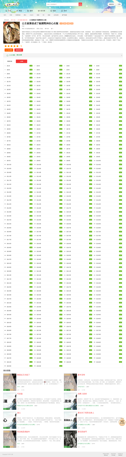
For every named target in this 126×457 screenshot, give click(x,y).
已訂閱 (10, 50)
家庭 (49, 15)
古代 (18, 20)
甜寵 (38, 15)
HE (43, 15)
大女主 (31, 15)
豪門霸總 (64, 15)
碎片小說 (13, 20)
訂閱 (119, 4)
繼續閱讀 (18, 50)
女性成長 (56, 15)
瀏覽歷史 (111, 4)
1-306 (21, 62)
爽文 (25, 15)
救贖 (24, 20)
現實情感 (18, 15)
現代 (5, 15)
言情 (11, 15)
